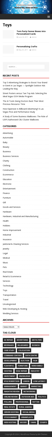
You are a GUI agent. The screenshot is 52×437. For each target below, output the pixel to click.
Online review (11, 397)
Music (5, 262)
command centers (12, 355)
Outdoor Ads (27, 397)
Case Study (9, 350)
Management (10, 386)
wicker (23, 422)
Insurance (7, 239)
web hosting (10, 422)
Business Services (11, 156)
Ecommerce (8, 174)
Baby (5, 142)
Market (23, 386)
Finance (6, 193)
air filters (37, 340)
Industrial (7, 234)
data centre (31, 355)
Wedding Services (10, 313)
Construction (8, 170)
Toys (5, 290)
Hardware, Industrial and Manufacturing (20, 216)
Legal (5, 253)
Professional (22, 402)
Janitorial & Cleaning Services (16, 244)
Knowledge (24, 376)
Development (10, 360)
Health (6, 221)
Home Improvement (12, 230)
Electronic (7, 184)
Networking (29, 391)
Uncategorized (9, 304)
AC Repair (8, 340)
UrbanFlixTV (27, 417)
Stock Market (10, 417)
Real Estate (8, 272)
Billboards (23, 345)
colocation (24, 350)
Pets (5, 267)
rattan (35, 402)
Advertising (8, 133)
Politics (42, 397)
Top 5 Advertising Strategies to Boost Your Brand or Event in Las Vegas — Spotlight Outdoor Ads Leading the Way (25, 85)
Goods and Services (12, 207)
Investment (9, 376)
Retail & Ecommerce (12, 276)
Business (7, 151)
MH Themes (42, 434)
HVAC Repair (21, 371)
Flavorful (9, 366)
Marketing (36, 386)
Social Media (29, 412)
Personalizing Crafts (27, 46)
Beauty (6, 147)
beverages (9, 345)
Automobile (8, 137)
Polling (8, 402)
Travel (5, 299)
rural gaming (25, 407)
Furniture (7, 197)
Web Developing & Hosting (15, 308)
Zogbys (43, 422)
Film (35, 360)
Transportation (9, 295)
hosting (8, 371)
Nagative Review (12, 391)
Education (7, 179)
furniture (23, 366)
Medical (6, 258)
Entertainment (9, 188)
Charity (6, 160)
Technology (8, 285)
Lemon (26, 381)
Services (6, 281)
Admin (34, 37)
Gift (4, 202)
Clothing (6, 165)
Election (25, 360)
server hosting (11, 412)
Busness (36, 345)
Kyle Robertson (11, 381)
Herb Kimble (37, 366)
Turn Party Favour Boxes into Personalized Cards (31, 32)
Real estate (9, 407)
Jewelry (6, 248)
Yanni (33, 422)
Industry (35, 371)
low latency (39, 381)
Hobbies (6, 225)
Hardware (7, 211)
